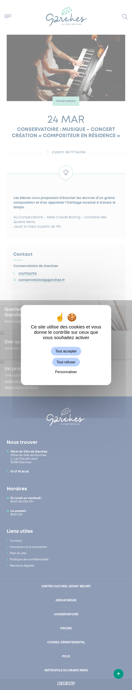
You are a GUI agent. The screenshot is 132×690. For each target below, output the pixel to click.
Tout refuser (66, 362)
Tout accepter (66, 351)
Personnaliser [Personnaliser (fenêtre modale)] (66, 372)
